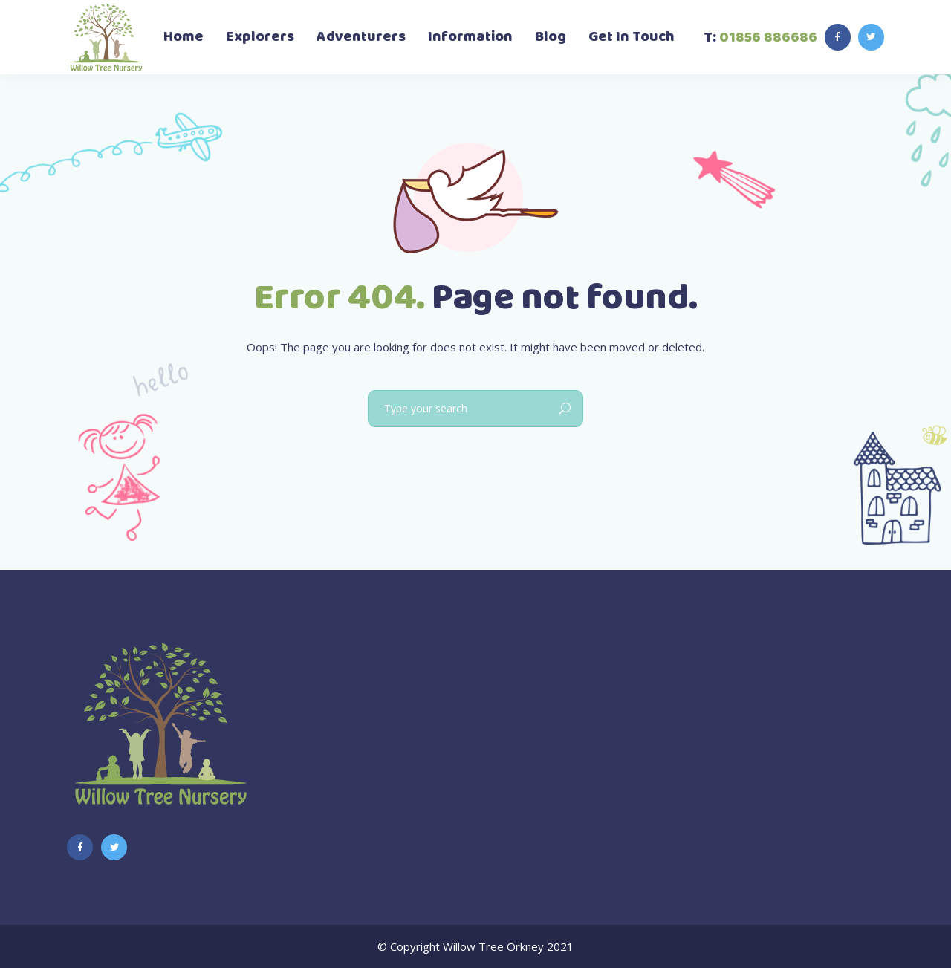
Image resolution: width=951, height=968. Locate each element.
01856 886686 (768, 37)
